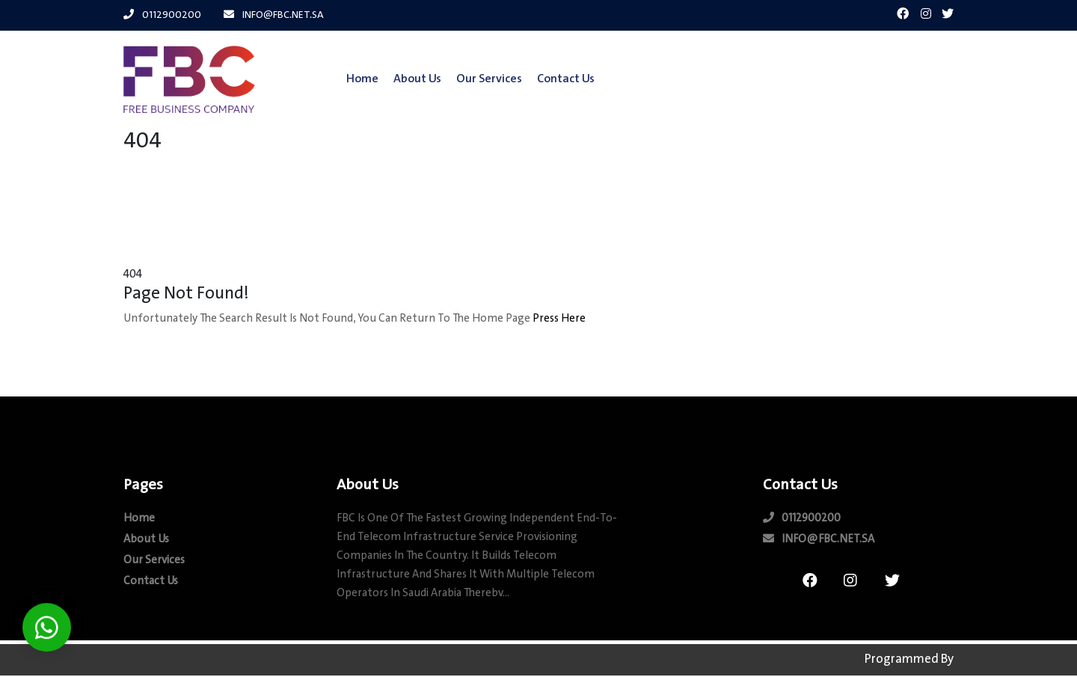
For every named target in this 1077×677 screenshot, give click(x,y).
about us (408, 79)
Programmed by (909, 657)
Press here (559, 322)
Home (353, 79)
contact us (556, 79)
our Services (479, 79)
